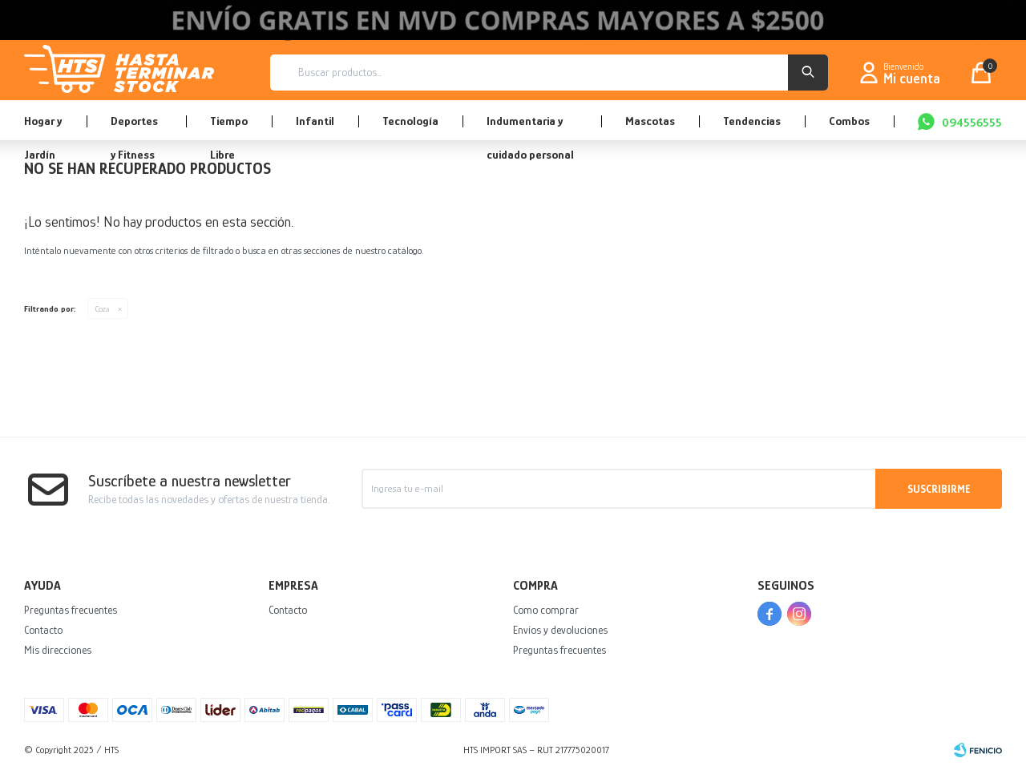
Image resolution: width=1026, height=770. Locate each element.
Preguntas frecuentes (70, 609)
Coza (102, 308)
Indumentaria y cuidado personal (530, 127)
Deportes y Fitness (134, 127)
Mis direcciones (57, 649)
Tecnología (410, 120)
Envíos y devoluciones (560, 629)
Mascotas (650, 120)
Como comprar (546, 609)
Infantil (315, 120)
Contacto (43, 629)
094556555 (972, 122)
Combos (849, 120)
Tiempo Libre (229, 127)
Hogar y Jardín (43, 127)
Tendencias (752, 120)
